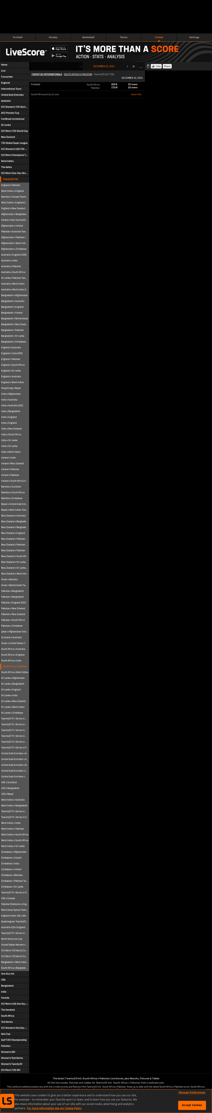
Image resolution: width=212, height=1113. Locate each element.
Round (55, 66)
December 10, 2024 (103, 66)
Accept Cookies (192, 1105)
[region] (106, 1101)
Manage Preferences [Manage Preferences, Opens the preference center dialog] (192, 1092)
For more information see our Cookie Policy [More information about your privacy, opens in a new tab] (54, 1108)
